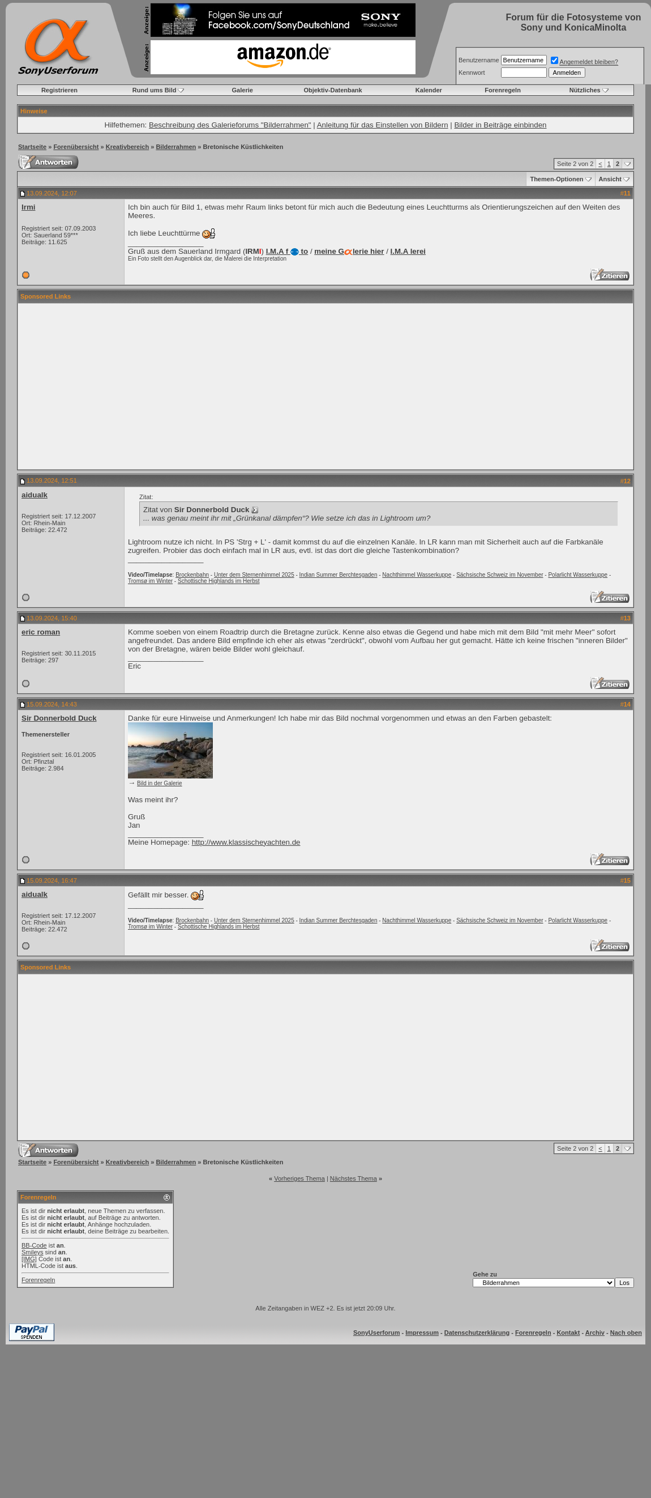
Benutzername (479, 60)
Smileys (33, 1252)
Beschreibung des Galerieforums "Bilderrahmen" (230, 125)
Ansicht (610, 179)
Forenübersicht (75, 146)
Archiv (595, 1332)
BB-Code (34, 1245)
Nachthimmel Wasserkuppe (416, 575)
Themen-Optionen (556, 179)
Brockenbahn (192, 575)
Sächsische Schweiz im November (499, 575)
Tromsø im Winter (150, 581)
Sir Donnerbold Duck (59, 718)
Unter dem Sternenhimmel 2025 (254, 575)
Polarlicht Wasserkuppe (577, 575)
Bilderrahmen (176, 146)
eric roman (41, 632)
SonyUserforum (376, 1332)
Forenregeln (503, 90)
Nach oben (626, 1332)
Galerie (242, 90)
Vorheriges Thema (299, 1178)
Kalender (429, 90)
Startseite (32, 146)
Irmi (28, 207)
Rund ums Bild (154, 90)
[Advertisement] (325, 386)
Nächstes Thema (353, 1178)
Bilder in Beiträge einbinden (500, 125)
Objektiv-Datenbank (332, 90)
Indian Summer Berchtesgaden (338, 575)
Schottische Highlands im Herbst (219, 581)
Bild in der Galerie (159, 783)
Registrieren (59, 90)
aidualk (35, 495)
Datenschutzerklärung (477, 1332)
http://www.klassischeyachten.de (246, 842)
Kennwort (472, 72)
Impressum (422, 1332)
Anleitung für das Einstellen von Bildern (382, 125)
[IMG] (29, 1259)
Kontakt (568, 1332)
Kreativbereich (127, 146)
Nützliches (585, 90)
